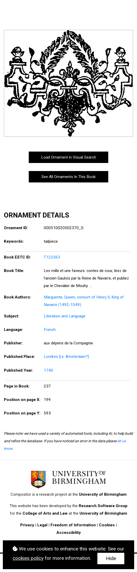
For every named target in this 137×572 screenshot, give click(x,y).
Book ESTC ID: (17, 257)
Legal (42, 525)
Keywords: (14, 241)
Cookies (107, 525)
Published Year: (18, 370)
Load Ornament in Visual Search (68, 157)
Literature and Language (64, 316)
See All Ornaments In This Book (68, 176)
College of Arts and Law (45, 513)
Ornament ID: (16, 228)
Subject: (11, 316)
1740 (48, 370)
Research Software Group (103, 505)
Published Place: (19, 356)
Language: (13, 329)
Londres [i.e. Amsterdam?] (66, 356)
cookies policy (28, 558)
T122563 (52, 257)
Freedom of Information (73, 525)
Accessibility (68, 532)
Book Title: (14, 270)
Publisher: (13, 343)
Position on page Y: (22, 413)
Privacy (27, 525)
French (50, 329)
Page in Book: (17, 386)
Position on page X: (22, 399)
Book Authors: (17, 297)
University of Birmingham (103, 494)
